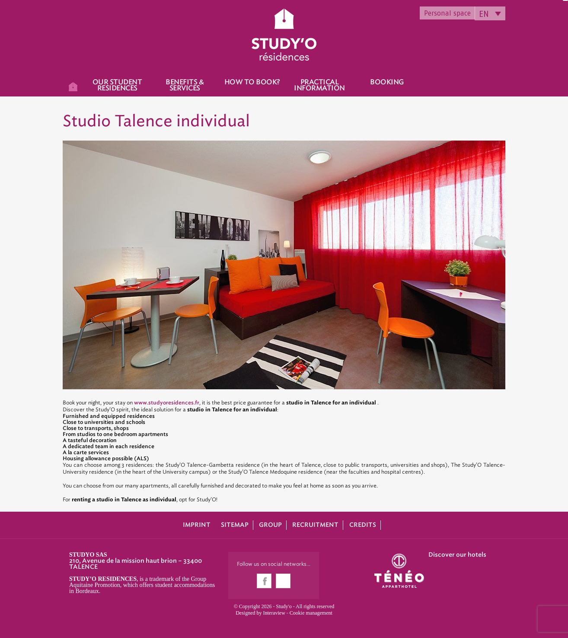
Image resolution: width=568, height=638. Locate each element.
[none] (490, 13)
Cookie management (311, 613)
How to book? (252, 82)
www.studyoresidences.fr (166, 402)
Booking (387, 82)
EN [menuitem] (484, 14)
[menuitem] (490, 13)
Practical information (319, 85)
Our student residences (117, 85)
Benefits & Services (185, 85)
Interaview (274, 613)
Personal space (447, 13)
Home (73, 85)
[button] (13, 628)
